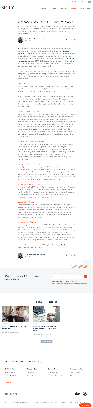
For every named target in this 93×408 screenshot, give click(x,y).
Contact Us (8, 383)
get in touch (61, 245)
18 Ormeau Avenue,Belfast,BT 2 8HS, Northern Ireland (55, 374)
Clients (82, 8)
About (89, 8)
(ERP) (20, 48)
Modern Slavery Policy (75, 403)
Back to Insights (46, 342)
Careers (64, 1)
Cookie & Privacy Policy (71, 281)
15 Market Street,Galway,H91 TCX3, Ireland (31, 374)
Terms (56, 403)
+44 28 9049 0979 (53, 380)
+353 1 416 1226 (9, 380)
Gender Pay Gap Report (46, 403)
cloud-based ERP (34, 129)
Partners (77, 1)
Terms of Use (63, 281)
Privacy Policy (64, 403)
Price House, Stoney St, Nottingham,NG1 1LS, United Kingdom (76, 374)
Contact (84, 1)
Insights (73, 8)
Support (71, 1)
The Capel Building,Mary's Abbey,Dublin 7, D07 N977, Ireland (12, 374)
